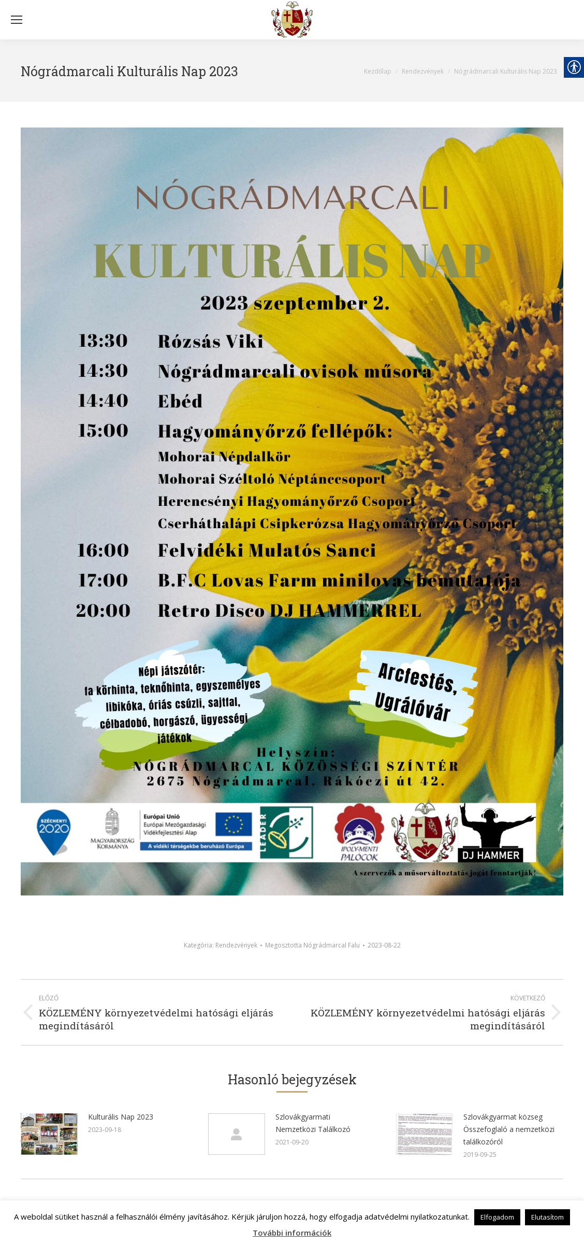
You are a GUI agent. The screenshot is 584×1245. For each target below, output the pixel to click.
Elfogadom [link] (497, 1217)
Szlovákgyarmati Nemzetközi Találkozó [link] (313, 1123)
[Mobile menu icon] (16, 19)
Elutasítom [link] (547, 1217)
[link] (292, 20)
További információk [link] (292, 1232)
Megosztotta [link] (312, 945)
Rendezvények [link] (236, 945)
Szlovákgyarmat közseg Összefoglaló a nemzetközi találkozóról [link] (508, 1129)
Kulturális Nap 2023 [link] (120, 1117)
